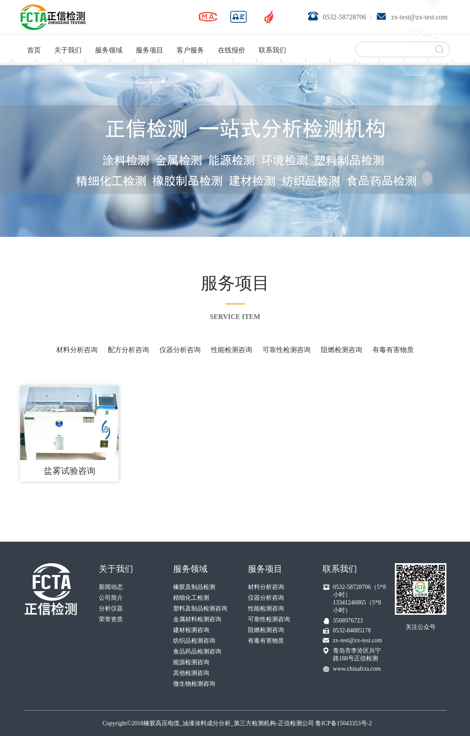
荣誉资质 (111, 619)
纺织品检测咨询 (194, 641)
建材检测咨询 (191, 630)
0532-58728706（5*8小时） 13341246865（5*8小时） (359, 598)
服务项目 (149, 39)
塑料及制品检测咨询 (200, 608)
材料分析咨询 (77, 349)
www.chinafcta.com (357, 668)
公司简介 (111, 598)
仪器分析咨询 (180, 349)
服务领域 (108, 39)
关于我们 (68, 39)
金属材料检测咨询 (197, 619)
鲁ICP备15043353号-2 (343, 723)
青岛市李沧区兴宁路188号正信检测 (357, 654)
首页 (34, 39)
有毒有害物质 (393, 349)
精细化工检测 (191, 598)
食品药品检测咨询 (197, 651)
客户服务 (190, 39)
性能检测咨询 (231, 349)
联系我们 (272, 39)
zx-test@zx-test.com (357, 640)
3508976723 (348, 620)
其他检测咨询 (191, 673)
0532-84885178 (352, 630)
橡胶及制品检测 (194, 587)
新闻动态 (111, 587)
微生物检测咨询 (194, 684)
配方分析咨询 (128, 349)
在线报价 (231, 39)
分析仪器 (111, 608)
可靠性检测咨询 (286, 349)
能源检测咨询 (191, 662)
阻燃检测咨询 (341, 349)
